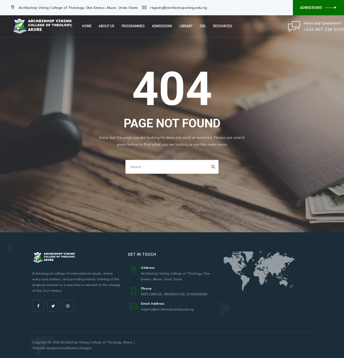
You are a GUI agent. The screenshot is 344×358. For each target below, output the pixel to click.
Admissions (162, 26)
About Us (106, 26)
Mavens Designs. (79, 348)
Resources (222, 26)
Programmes (133, 26)
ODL (203, 26)
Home (86, 26)
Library (186, 26)
